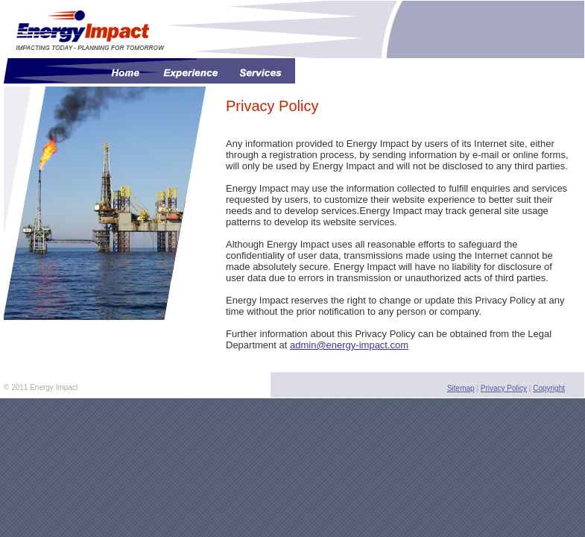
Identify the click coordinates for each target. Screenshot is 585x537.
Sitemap (461, 388)
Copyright (549, 388)
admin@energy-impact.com (349, 345)
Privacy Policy (504, 388)
